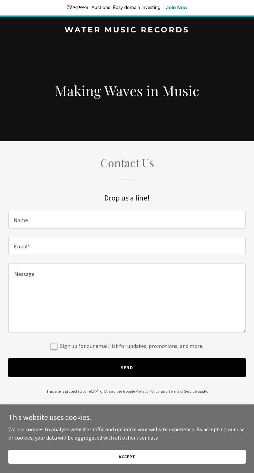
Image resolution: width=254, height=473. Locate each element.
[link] (127, 30)
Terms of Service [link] (182, 391)
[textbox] (127, 220)
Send (127, 367)
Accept (127, 456)
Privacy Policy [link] (148, 391)
